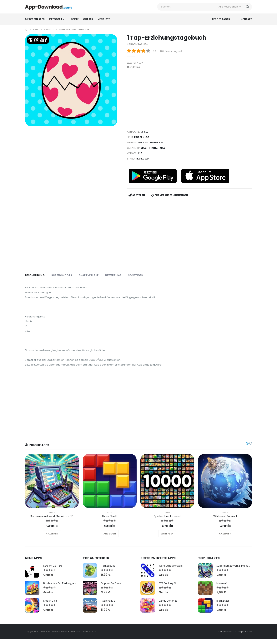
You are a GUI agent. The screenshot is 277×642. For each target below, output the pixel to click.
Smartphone (149, 150)
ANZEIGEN (52, 540)
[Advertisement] (189, 102)
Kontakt (246, 22)
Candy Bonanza (168, 607)
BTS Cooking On (169, 590)
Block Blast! (109, 523)
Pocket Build (109, 572)
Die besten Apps (35, 22)
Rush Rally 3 (108, 607)
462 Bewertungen (171, 54)
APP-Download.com (57, 638)
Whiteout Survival (225, 523)
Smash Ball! (50, 607)
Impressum (245, 638)
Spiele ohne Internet (167, 523)
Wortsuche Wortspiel (172, 572)
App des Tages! (221, 22)
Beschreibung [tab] (35, 276)
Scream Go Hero (53, 572)
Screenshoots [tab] (62, 276)
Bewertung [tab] (116, 276)
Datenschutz (225, 638)
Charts (88, 22)
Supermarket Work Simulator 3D (52, 523)
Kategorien (56, 22)
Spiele (74, 22)
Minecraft (222, 590)
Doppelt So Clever (112, 590)
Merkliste (104, 22)
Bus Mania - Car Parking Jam (61, 590)
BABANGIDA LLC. (138, 47)
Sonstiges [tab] (138, 276)
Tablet (164, 150)
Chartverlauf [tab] (90, 276)
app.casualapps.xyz (151, 145)
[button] (247, 450)
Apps (35, 32)
